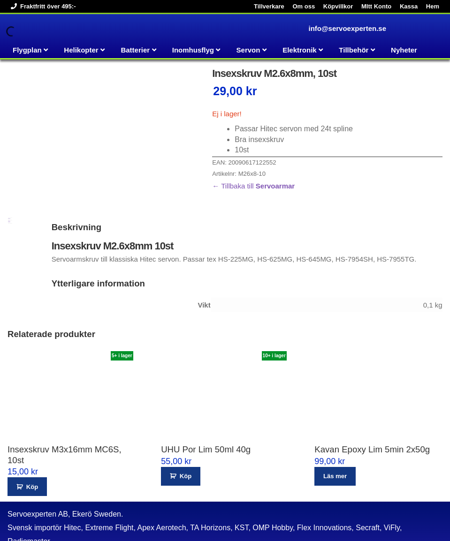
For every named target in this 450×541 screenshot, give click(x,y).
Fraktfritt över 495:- (42, 6)
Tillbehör (353, 50)
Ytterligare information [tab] (9, 195)
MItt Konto (376, 6)
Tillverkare (269, 6)
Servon (248, 50)
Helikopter (81, 50)
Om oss (303, 6)
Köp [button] (32, 460)
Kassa (409, 6)
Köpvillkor (338, 6)
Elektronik (299, 50)
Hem (432, 6)
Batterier (135, 50)
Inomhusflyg (193, 50)
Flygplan (27, 50)
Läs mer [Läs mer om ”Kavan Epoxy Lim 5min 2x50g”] (335, 450)
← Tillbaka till (253, 186)
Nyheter (404, 50)
